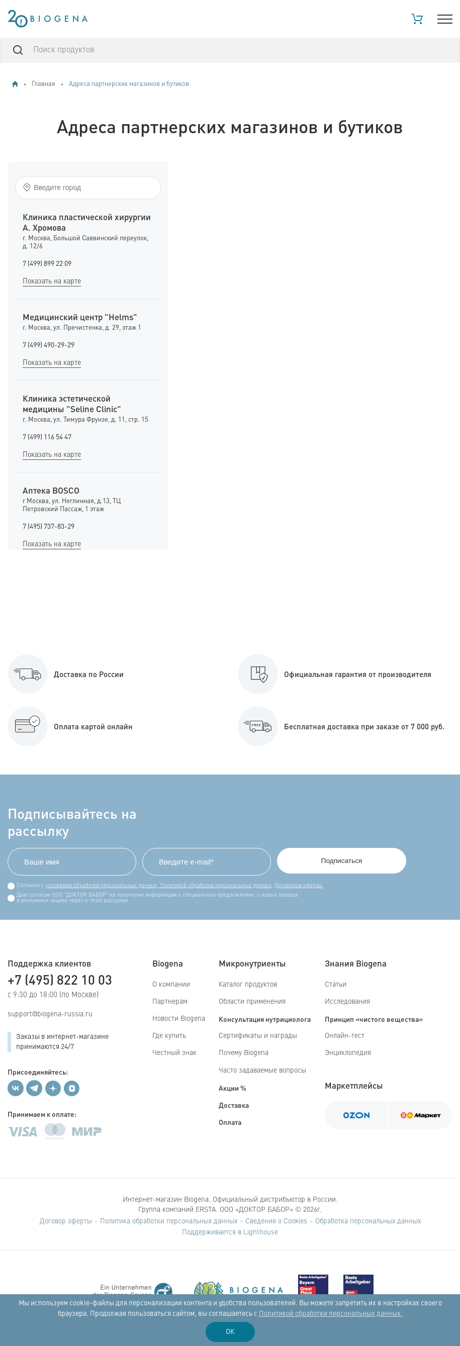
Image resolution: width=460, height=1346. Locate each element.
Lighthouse (260, 1232)
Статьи (335, 984)
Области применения (252, 1001)
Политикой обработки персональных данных (214, 886)
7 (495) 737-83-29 (48, 526)
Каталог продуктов (248, 984)
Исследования (347, 1001)
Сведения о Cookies (276, 1221)
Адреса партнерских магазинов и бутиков (129, 84)
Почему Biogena (243, 1053)
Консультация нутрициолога (265, 1018)
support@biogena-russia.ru (50, 1014)
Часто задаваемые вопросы (262, 1070)
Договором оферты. (298, 886)
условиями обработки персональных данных (101, 886)
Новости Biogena (178, 1018)
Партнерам (170, 1001)
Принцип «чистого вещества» (374, 1018)
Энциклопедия (348, 1053)
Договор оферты (66, 1221)
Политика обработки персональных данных (168, 1221)
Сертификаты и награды (258, 1035)
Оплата (230, 1121)
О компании (171, 984)
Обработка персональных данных (368, 1221)
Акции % (232, 1087)
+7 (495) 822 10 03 (60, 979)
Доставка (234, 1104)
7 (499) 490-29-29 (48, 345)
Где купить (169, 1035)
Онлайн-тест (344, 1035)
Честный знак (174, 1053)
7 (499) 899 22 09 (47, 263)
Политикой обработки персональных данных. (331, 1313)
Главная (43, 84)
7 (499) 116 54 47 (47, 437)
